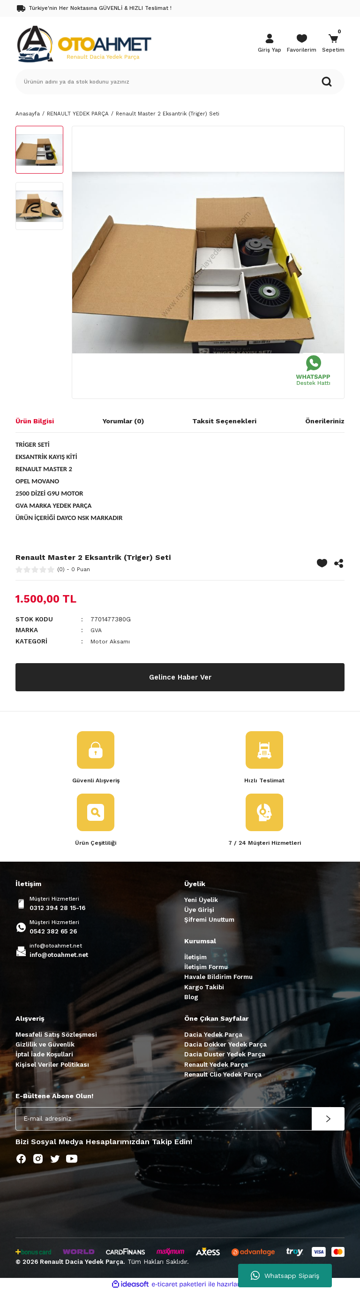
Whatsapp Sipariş (285, 1275)
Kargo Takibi (204, 988)
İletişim (195, 958)
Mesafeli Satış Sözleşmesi (56, 1035)
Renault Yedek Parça (216, 1065)
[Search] (180, 81)
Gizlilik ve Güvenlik (45, 1045)
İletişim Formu (206, 967)
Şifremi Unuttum (209, 920)
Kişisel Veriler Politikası (52, 1065)
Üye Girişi (199, 910)
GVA (96, 630)
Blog (191, 997)
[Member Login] (269, 44)
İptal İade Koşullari (44, 1055)
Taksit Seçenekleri (224, 421)
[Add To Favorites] (322, 563)
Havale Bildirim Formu (218, 978)
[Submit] (328, 1119)
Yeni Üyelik (201, 900)
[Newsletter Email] (180, 1119)
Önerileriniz (325, 421)
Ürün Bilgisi (34, 421)
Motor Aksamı (111, 641)
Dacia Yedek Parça (213, 1035)
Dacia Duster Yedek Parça (224, 1055)
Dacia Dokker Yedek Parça (225, 1045)
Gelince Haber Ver (180, 677)
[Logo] (83, 43)
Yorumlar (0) (123, 421)
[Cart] (333, 44)
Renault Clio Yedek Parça (223, 1075)
